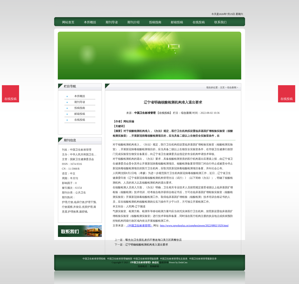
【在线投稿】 (164, 113)
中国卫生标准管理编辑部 (119, 258)
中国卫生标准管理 (145, 113)
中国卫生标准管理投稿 (94, 258)
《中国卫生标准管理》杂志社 (144, 262)
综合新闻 (231, 87)
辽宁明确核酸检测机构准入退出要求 (146, 244)
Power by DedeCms (178, 262)
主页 (222, 87)
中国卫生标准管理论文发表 (173, 258)
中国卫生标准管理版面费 (145, 258)
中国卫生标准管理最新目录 (203, 258)
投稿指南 (155, 22)
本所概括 (90, 22)
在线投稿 (199, 22)
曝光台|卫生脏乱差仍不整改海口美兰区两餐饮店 (153, 239)
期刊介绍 (133, 22)
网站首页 (68, 22)
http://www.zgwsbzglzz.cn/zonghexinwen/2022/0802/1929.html (194, 225)
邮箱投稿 (177, 22)
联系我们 (220, 22)
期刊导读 (112, 22)
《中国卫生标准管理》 (139, 225)
